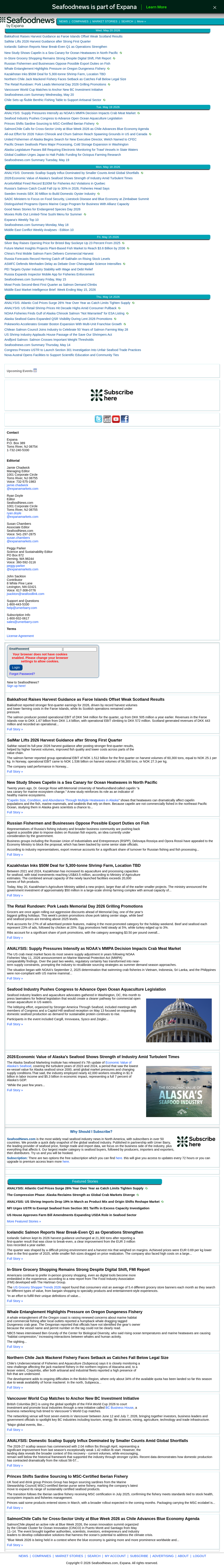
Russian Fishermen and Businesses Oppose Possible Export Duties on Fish (57, 63)
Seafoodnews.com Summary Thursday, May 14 (37, 345)
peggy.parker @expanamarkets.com (22, 567)
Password (22, 648)
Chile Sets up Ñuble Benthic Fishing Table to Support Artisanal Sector (52, 100)
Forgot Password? (22, 674)
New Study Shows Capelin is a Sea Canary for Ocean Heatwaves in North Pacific (61, 53)
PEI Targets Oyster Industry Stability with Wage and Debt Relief (48, 269)
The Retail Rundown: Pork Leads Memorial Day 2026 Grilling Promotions (55, 84)
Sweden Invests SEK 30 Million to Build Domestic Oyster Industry (50, 193)
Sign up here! (16, 686)
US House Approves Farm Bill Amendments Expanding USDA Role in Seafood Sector (71, 1215)
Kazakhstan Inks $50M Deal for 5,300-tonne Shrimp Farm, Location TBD (55, 74)
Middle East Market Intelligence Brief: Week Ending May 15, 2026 (50, 289)
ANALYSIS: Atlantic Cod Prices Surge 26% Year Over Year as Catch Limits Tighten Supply (67, 303)
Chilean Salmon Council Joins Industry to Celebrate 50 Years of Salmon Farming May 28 (66, 329)
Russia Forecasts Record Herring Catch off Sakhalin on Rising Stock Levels (57, 259)
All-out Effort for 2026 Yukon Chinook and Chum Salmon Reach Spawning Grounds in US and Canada (75, 134)
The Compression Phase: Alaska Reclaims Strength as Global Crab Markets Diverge (71, 1195)
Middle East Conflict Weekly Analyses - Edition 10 (39, 230)
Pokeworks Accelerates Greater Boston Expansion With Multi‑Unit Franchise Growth (63, 324)
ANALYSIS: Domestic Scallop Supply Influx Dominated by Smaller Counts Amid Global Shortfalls (71, 173)
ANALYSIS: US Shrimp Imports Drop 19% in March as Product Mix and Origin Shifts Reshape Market (83, 1201)
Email (12, 648)
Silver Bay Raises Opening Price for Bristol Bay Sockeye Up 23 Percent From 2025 (62, 243)
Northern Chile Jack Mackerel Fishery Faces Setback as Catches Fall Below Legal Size (65, 79)
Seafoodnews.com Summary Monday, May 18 (36, 225)
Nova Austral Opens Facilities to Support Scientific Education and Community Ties (61, 355)
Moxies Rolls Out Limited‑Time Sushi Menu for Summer (43, 214)
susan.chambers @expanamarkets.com (22, 539)
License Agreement (20, 636)
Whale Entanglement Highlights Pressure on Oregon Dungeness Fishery (54, 68)
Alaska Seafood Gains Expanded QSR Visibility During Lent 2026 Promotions (58, 319)
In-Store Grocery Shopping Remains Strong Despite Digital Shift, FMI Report (57, 58)
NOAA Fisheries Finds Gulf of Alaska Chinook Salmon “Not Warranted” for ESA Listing (64, 313)
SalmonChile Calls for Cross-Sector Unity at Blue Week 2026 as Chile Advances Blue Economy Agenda (76, 129)
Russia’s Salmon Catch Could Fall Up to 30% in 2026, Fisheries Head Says (56, 188)
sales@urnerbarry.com (22, 622)
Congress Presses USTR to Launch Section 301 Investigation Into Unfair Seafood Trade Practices (72, 350)
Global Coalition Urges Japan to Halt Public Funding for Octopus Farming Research (62, 154)
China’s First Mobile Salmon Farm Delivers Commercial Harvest (48, 253)
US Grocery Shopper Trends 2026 (37, 1287)
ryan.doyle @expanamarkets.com (22, 514)
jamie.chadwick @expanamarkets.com (22, 486)
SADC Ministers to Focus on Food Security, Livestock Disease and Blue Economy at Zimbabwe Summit (76, 199)
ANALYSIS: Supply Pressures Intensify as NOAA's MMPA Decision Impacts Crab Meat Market (70, 113)
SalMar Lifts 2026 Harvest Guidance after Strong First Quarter (47, 41)
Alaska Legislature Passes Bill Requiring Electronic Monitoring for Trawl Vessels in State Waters (71, 149)
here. (120, 1158)
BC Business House (119, 1407)
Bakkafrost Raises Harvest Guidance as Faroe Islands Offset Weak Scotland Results (63, 36)
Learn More (156, 7)
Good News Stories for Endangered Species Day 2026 (42, 209)
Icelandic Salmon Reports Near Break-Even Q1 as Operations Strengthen (55, 46)
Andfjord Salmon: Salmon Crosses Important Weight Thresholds (49, 339)
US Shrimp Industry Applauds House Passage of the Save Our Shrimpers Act (58, 334)
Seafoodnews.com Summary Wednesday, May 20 (39, 94)
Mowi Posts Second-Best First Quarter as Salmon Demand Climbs (50, 284)
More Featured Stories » (24, 1221)
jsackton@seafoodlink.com (25, 594)
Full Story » (15, 729)
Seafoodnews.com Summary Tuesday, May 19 (36, 160)
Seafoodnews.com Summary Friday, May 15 (35, 279)
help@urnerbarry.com (22, 608)
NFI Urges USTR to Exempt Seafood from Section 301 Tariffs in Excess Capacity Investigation (78, 1208)
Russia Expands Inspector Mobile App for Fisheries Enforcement (49, 274)
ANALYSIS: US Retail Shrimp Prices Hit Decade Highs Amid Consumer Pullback (60, 308)
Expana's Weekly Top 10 (21, 220)
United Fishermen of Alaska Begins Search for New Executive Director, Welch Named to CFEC (70, 139)
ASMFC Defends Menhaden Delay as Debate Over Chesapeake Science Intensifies (62, 264)
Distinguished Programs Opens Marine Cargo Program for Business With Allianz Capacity (66, 204)
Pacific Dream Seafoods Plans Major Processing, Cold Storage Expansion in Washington (66, 144)
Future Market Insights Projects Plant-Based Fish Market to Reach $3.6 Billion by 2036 (64, 248)
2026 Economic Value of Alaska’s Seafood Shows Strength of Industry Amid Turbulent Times (68, 178)
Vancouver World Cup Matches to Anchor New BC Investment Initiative (53, 89)
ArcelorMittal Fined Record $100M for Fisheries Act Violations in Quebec (54, 183)
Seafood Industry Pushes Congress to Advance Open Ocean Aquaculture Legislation (63, 118)
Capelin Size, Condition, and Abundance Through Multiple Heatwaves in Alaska (63, 800)
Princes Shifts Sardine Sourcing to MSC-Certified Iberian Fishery (49, 123)
